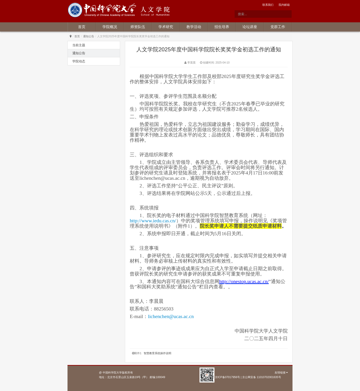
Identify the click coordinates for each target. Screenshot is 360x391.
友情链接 (281, 372)
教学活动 (193, 27)
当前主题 (78, 45)
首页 (81, 27)
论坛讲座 (249, 27)
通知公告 (88, 36)
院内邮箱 (284, 4)
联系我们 (267, 4)
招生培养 (221, 27)
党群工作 (277, 27)
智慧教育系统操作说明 (157, 353)
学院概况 (109, 27)
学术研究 (165, 27)
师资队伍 (137, 27)
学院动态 (78, 61)
